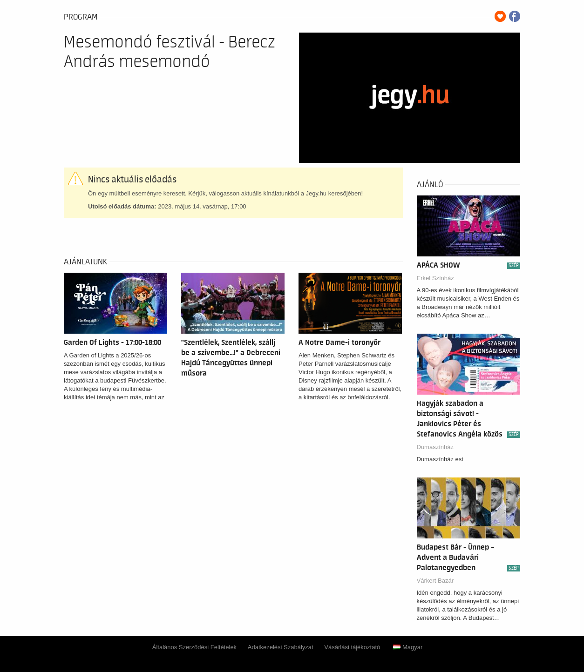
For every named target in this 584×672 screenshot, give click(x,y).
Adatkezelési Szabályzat (280, 647)
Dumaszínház (435, 447)
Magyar (407, 647)
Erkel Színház (435, 278)
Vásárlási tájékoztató (352, 647)
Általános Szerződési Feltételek (194, 647)
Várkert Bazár (435, 580)
